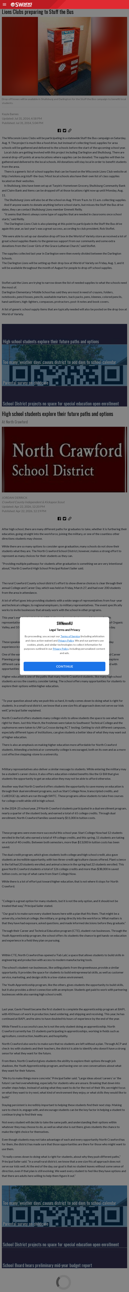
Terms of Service (70, 636)
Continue (64, 666)
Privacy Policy (66, 640)
